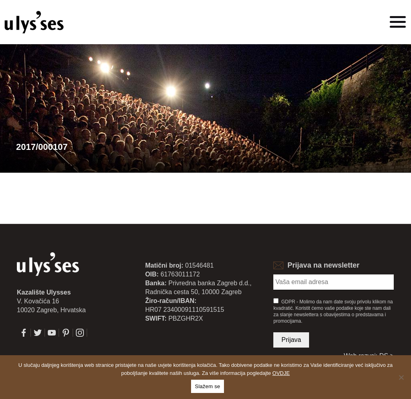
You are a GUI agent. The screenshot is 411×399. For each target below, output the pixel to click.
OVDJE (281, 373)
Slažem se (207, 386)
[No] (401, 377)
